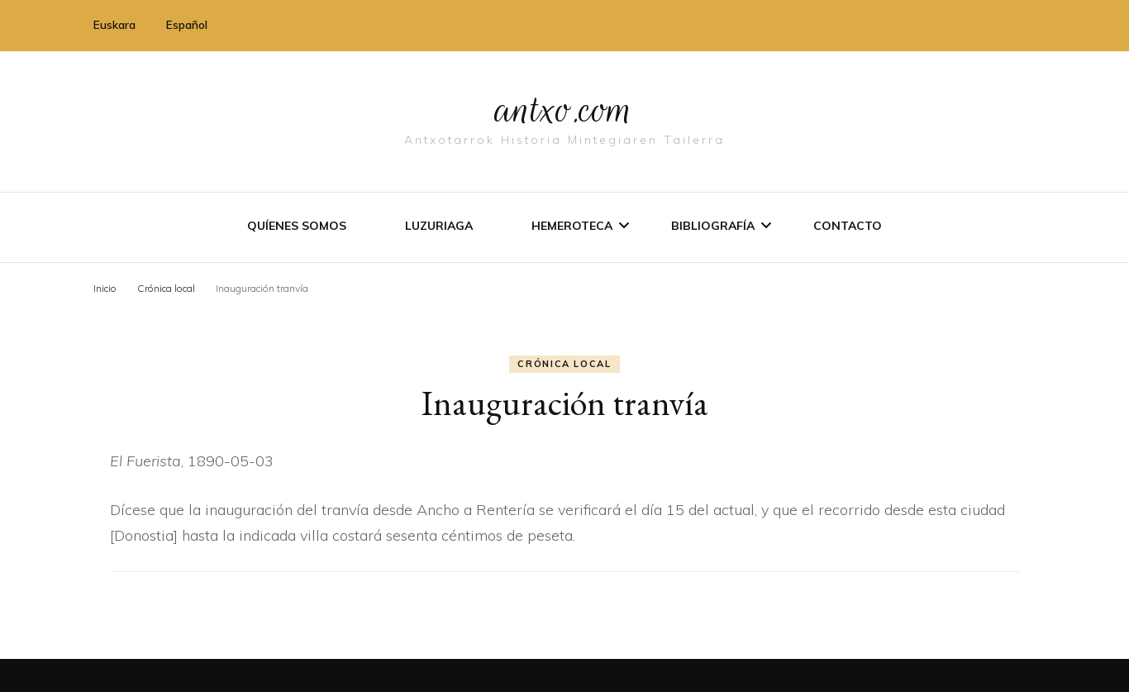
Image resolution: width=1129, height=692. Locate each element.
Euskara (114, 24)
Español (186, 24)
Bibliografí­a (713, 225)
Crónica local (564, 364)
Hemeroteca (571, 225)
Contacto (847, 225)
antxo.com (564, 109)
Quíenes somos (296, 225)
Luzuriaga (439, 225)
